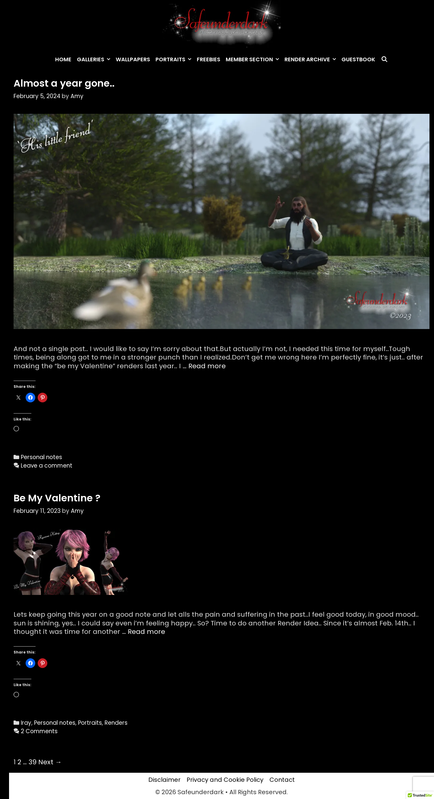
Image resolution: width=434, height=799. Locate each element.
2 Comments (39, 731)
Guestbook (358, 59)
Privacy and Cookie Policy (225, 779)
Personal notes (41, 457)
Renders (116, 723)
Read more (207, 366)
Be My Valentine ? (57, 498)
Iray (26, 723)
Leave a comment (46, 466)
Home (63, 59)
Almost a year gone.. (64, 83)
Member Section (254, 59)
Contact (282, 779)
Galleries (95, 59)
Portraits (175, 59)
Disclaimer (164, 779)
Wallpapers (133, 59)
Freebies (208, 59)
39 (32, 762)
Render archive (312, 59)
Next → (50, 762)
